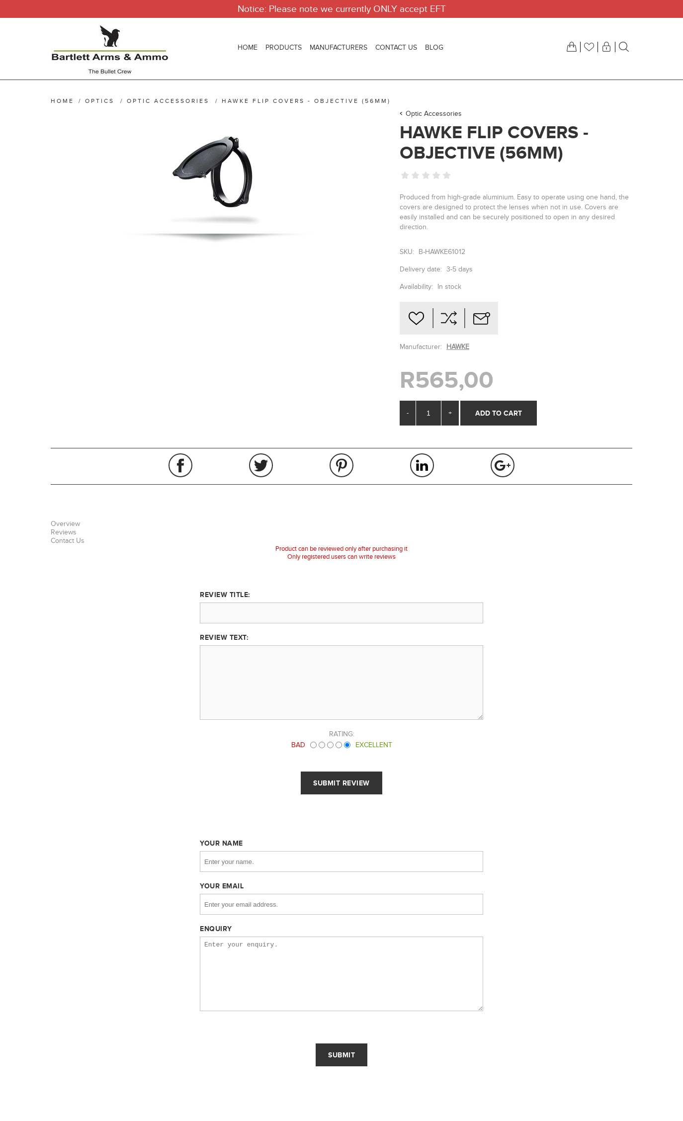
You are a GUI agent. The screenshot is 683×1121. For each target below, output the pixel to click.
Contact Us (68, 540)
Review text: (224, 637)
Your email (222, 886)
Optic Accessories (434, 113)
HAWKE (457, 347)
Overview (65, 523)
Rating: (341, 734)
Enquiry (216, 929)
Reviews (64, 532)
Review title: (225, 595)
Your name (221, 843)
